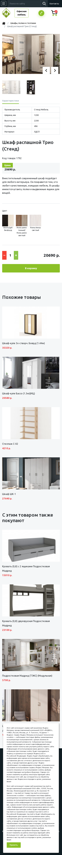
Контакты (54, 3)
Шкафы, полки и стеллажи (23, 23)
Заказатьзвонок (41, 13)
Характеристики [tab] (10, 101)
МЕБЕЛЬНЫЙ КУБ (8, 13)
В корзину (31, 268)
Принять (14, 845)
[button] (46, 70)
